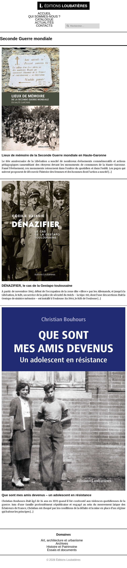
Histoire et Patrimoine (61, 546)
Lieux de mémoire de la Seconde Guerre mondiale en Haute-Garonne (54, 155)
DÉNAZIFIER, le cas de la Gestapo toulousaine (37, 285)
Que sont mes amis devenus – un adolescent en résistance (46, 495)
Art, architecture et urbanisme (62, 540)
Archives (62, 543)
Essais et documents (61, 550)
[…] (110, 171)
